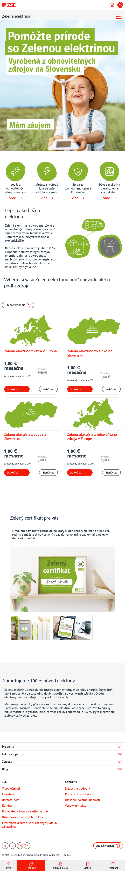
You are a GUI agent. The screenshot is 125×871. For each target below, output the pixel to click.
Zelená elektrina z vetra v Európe (30, 351)
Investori (8, 794)
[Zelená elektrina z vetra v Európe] (31, 330)
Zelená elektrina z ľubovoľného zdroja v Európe (92, 436)
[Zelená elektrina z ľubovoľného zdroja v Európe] (94, 414)
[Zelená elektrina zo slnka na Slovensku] (94, 330)
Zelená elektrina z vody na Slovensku (25, 436)
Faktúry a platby (13, 754)
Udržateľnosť (10, 800)
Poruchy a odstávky (78, 794)
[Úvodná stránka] (9, 5)
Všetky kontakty (75, 806)
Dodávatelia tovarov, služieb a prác (25, 811)
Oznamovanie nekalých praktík (22, 817)
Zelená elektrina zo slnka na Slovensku (89, 353)
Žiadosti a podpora (77, 788)
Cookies (66, 855)
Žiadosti (7, 762)
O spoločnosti (11, 788)
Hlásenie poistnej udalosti (82, 800)
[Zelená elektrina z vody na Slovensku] (31, 414)
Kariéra (7, 806)
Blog (5, 769)
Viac (12, 198)
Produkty (8, 747)
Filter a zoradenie (18, 305)
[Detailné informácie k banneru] (62, 85)
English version (108, 846)
